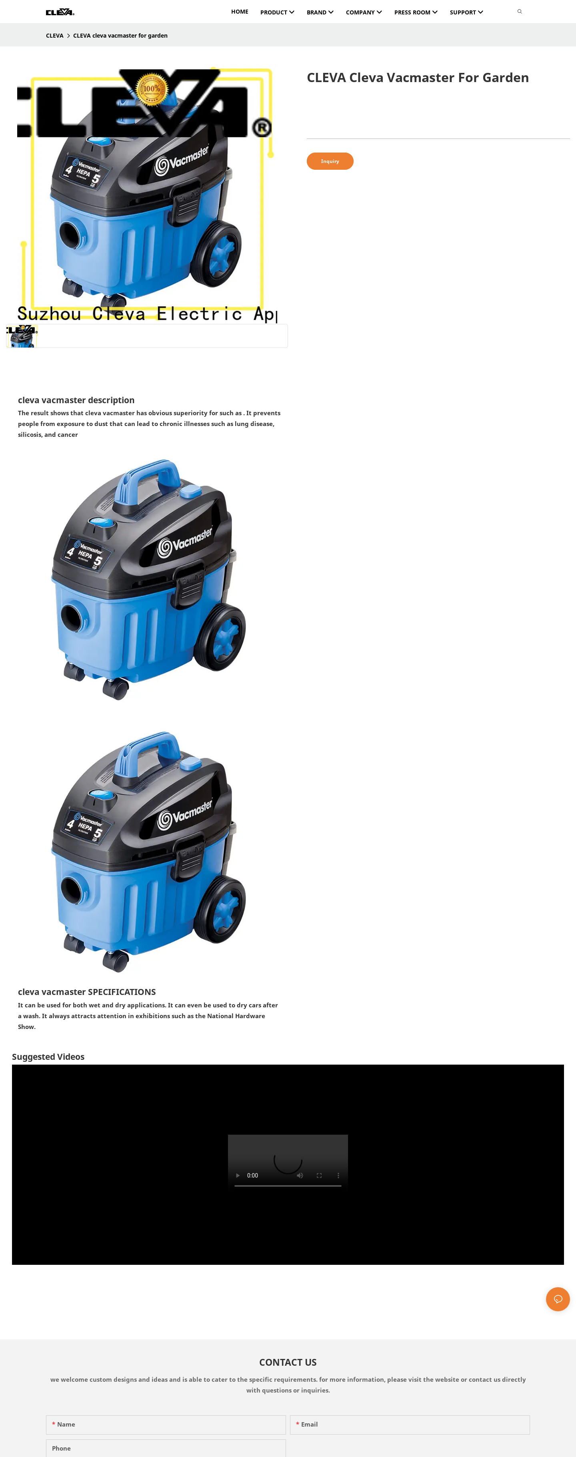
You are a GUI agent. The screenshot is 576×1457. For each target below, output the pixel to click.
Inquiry (330, 161)
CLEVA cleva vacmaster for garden (120, 35)
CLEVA (55, 35)
